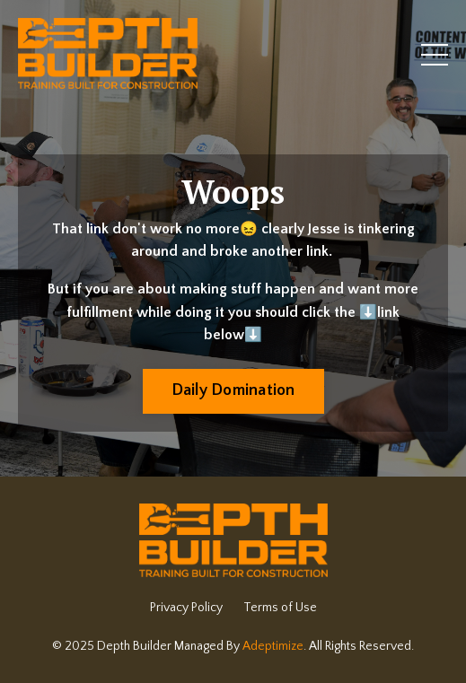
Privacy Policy (186, 607)
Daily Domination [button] (233, 390)
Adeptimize (272, 646)
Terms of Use (280, 607)
